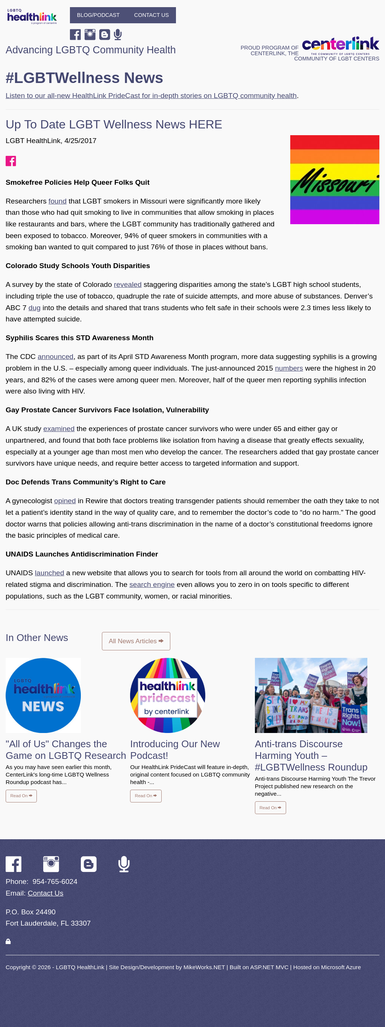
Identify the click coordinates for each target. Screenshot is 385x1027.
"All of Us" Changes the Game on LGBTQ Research (66, 749)
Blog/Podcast (98, 15)
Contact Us (151, 15)
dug (35, 308)
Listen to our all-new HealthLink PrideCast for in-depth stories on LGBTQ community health (151, 96)
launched (49, 573)
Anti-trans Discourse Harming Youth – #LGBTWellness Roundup (311, 755)
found (58, 201)
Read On (21, 795)
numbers (289, 368)
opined (65, 501)
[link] (8, 942)
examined (58, 429)
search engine (152, 584)
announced (55, 356)
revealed (128, 284)
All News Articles (136, 641)
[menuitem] (98, 15)
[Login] (8, 942)
